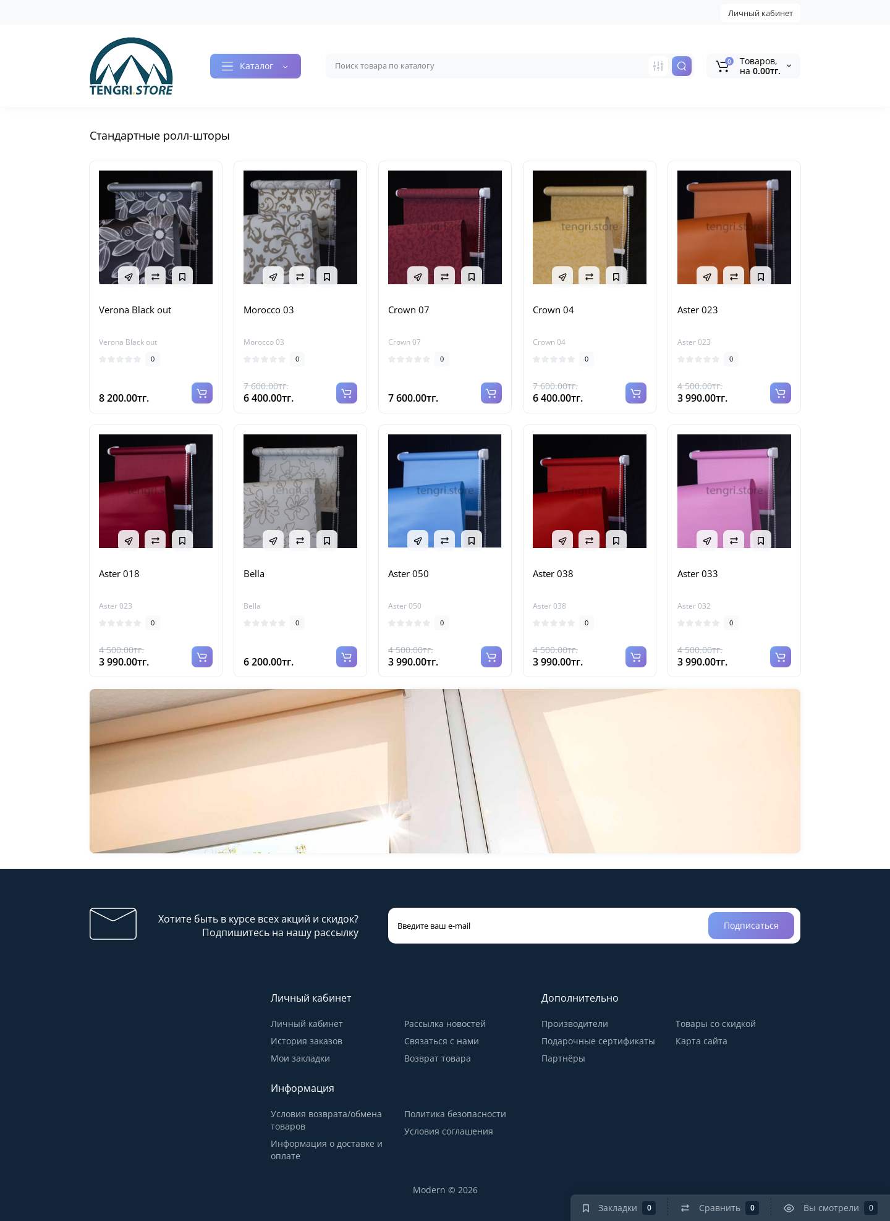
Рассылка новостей (445, 1023)
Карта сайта (701, 1041)
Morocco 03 (269, 309)
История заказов (306, 1041)
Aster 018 (119, 573)
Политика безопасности (455, 1114)
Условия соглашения (448, 1131)
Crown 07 (409, 309)
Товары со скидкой (716, 1023)
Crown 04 (553, 309)
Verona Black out (135, 309)
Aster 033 (697, 573)
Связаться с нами (441, 1041)
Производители (574, 1023)
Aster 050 (408, 573)
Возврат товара (437, 1058)
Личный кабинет (760, 13)
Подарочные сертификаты (598, 1041)
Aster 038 (553, 573)
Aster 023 (697, 309)
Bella (254, 573)
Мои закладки (300, 1058)
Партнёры (563, 1058)
